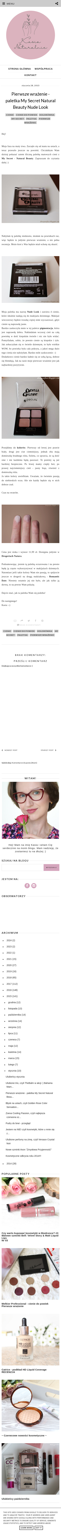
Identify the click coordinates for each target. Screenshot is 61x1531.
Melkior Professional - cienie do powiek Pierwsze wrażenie (25, 1305)
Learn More (26, 1528)
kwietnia (12, 1052)
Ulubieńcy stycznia (15, 1076)
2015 (9, 996)
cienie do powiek (26, 115)
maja (11, 1046)
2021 (9, 959)
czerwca (12, 1039)
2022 (9, 952)
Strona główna (19, 69)
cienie (10, 115)
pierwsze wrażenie (42, 635)
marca (11, 1058)
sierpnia (12, 1027)
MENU (7, 3)
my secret (18, 119)
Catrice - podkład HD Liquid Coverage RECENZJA (24, 1370)
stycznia (12, 1070)
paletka (32, 119)
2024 (9, 940)
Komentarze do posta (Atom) (24, 763)
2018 (9, 977)
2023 (9, 946)
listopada (13, 1008)
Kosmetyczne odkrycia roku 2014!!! (23, 1156)
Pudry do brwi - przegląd (18, 1123)
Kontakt (30, 75)
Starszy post (48, 750)
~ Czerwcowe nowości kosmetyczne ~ (24, 1435)
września (13, 1021)
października (15, 1014)
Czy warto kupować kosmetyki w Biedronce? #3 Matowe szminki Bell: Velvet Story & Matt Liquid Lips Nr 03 (30, 1237)
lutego (11, 1064)
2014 (9, 1163)
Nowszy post (9, 750)
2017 (9, 984)
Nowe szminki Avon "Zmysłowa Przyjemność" (29, 1149)
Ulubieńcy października (15, 1498)
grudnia (12, 1002)
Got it (39, 1528)
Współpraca (44, 69)
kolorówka (47, 115)
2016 (9, 990)
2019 (9, 971)
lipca (11, 1033)
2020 (9, 965)
